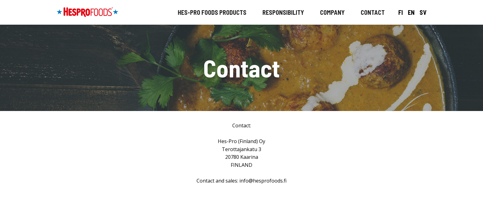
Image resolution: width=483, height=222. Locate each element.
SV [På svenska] (423, 12)
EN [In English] (411, 12)
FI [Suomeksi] (400, 12)
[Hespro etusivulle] (87, 12)
